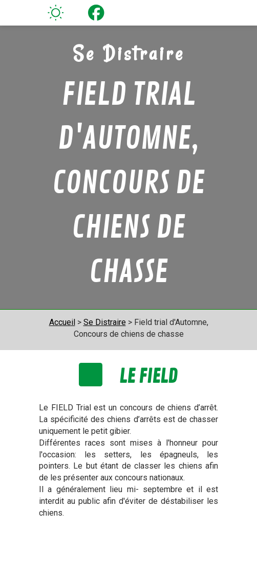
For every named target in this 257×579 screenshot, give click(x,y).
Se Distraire (104, 322)
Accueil (62, 322)
